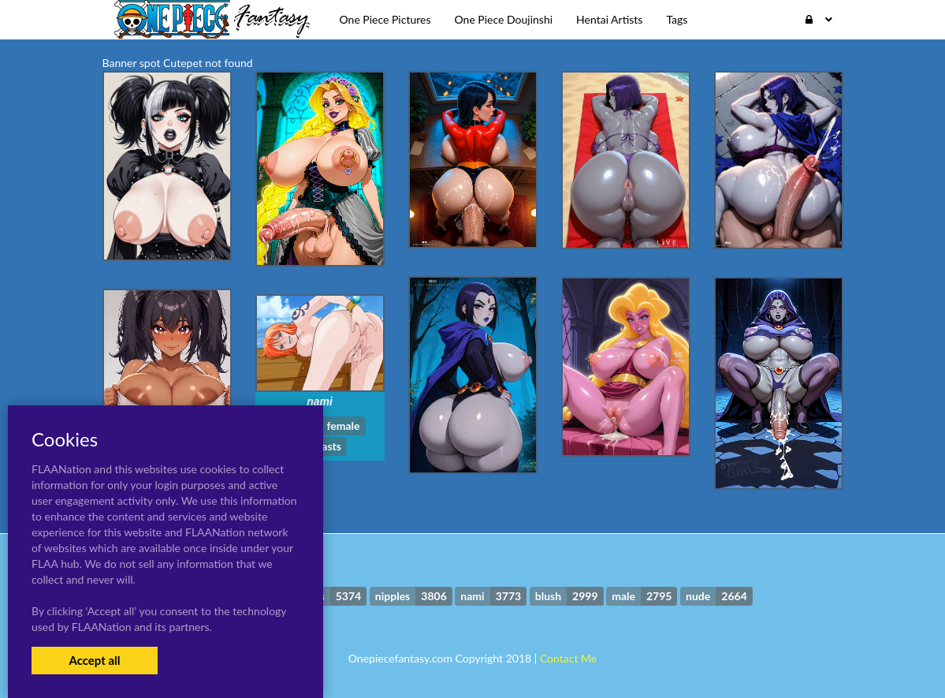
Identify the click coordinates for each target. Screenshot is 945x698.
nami (320, 401)
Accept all (94, 660)
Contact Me (568, 658)
